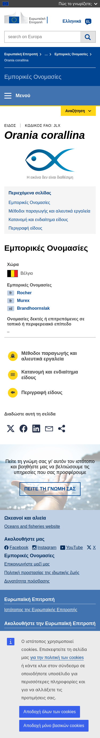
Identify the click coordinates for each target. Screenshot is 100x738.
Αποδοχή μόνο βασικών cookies (53, 725)
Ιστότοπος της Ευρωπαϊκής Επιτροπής (40, 609)
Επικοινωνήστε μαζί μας (27, 564)
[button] (10, 428)
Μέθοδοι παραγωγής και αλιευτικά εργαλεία (49, 211)
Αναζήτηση (87, 36)
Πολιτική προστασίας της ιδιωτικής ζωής (41, 572)
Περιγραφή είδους (25, 228)
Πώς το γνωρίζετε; (78, 3)
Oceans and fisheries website (32, 526)
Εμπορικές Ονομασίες (71, 54)
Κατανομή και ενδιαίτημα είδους (38, 219)
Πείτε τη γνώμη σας (50, 489)
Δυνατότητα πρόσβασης (27, 581)
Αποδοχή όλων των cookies (49, 711)
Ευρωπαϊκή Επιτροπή (21, 54)
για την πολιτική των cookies (57, 657)
